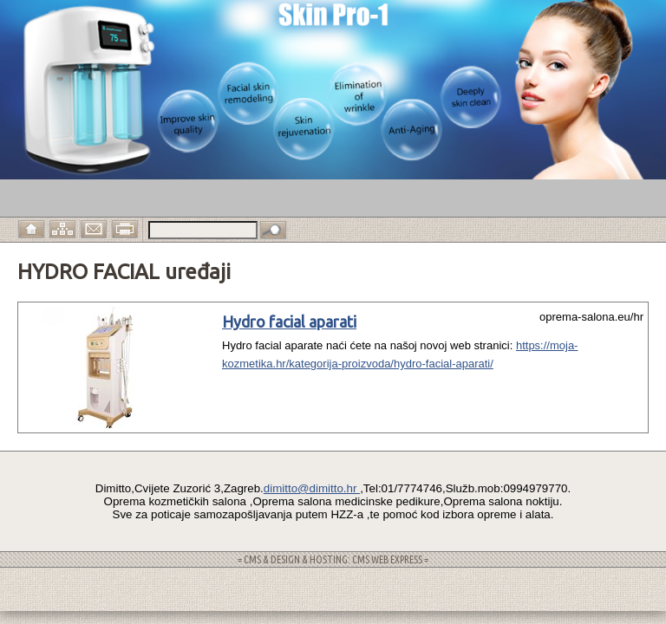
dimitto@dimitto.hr (312, 488)
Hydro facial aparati (289, 321)
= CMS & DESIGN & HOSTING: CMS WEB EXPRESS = (333, 559)
